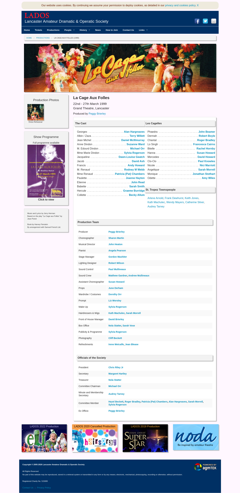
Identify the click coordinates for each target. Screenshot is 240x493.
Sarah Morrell (133, 313)
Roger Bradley (132, 401)
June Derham (116, 288)
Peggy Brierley (97, 113)
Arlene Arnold (155, 198)
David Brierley (116, 319)
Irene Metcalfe (116, 344)
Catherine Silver (194, 202)
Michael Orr (115, 386)
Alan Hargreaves (178, 401)
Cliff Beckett (115, 338)
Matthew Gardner (118, 275)
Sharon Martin (116, 238)
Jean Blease (131, 344)
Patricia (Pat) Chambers (155, 401)
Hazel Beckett (116, 401)
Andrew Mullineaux (138, 275)
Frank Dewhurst (174, 198)
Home (29, 38)
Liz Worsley (115, 300)
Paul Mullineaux (117, 269)
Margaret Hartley (118, 373)
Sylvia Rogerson (118, 307)
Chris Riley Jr (116, 367)
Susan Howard (117, 281)
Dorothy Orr (115, 294)
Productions (43, 38)
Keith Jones (192, 198)
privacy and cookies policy (180, 5)
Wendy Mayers (175, 202)
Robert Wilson (116, 263)
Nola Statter (115, 325)
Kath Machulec (156, 202)
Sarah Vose (129, 325)
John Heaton (116, 244)
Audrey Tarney (156, 206)
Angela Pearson (117, 250)
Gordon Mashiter (118, 256)
